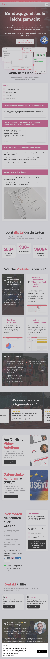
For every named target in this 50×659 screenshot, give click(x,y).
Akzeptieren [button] (42, 651)
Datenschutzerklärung (8, 655)
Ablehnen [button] (32, 651)
